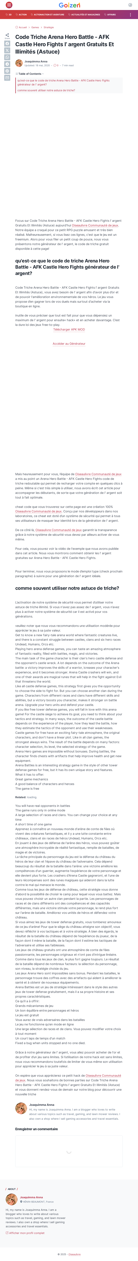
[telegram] (7, 64)
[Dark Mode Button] (130, 5)
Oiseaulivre (74, 1254)
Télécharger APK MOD (69, 329)
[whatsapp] (7, 57)
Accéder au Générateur (69, 343)
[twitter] (7, 50)
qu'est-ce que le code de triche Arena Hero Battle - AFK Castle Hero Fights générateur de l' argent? (63, 82)
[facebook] (7, 44)
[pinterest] (7, 71)
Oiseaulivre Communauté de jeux (95, 225)
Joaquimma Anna (31, 1197)
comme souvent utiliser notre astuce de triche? (46, 90)
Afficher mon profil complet (25, 1233)
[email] (7, 78)
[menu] (9, 5)
